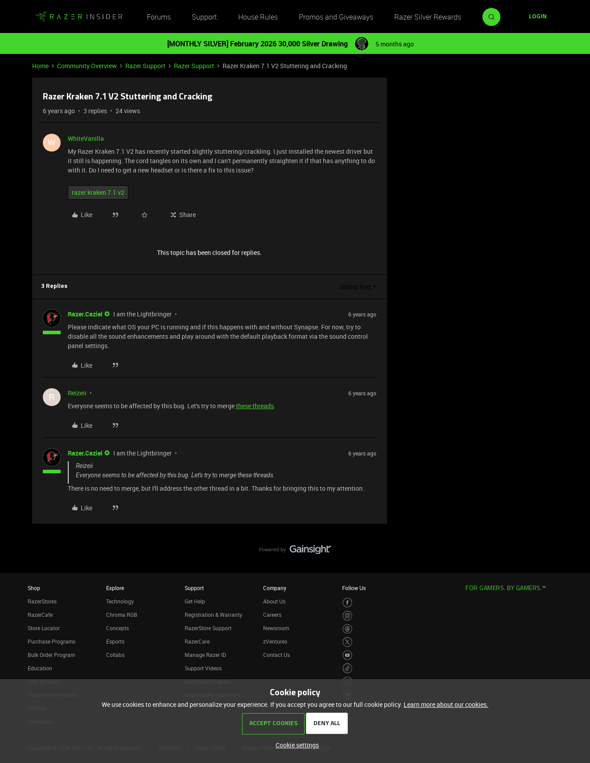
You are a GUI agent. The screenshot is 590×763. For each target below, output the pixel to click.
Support (204, 17)
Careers (272, 614)
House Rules (258, 17)
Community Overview (87, 66)
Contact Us (276, 654)
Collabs (115, 654)
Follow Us (354, 587)
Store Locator (44, 628)
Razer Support (145, 66)
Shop (34, 587)
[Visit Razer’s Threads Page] (347, 629)
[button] (538, 17)
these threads (255, 406)
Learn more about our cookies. (446, 704)
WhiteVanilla (86, 138)
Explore (115, 587)
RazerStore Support (208, 628)
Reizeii (77, 393)
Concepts (117, 628)
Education (40, 668)
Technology (120, 601)
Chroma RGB (121, 614)
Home (40, 66)
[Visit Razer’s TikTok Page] (347, 668)
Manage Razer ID (205, 654)
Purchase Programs (51, 641)
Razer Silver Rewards (427, 17)
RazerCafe (40, 614)
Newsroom (276, 628)
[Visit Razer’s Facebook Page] (347, 602)
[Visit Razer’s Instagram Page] (347, 615)
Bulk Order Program (51, 654)
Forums (159, 17)
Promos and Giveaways (336, 17)
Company (274, 587)
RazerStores (42, 601)
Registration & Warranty (213, 614)
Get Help (195, 601)
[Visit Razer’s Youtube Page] (347, 655)
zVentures (275, 641)
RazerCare (197, 641)
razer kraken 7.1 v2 (98, 192)
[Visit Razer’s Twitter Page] (347, 642)
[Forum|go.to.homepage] (79, 17)
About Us (274, 601)
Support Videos (203, 668)
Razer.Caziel (85, 314)
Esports (115, 641)
